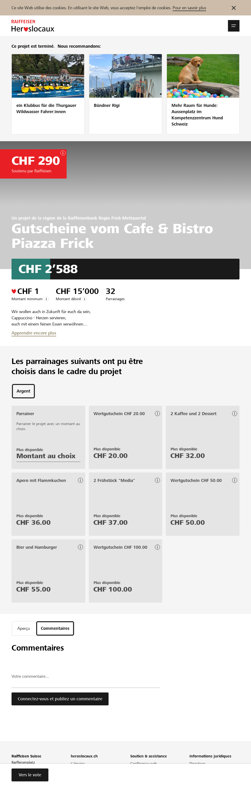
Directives (197, 763)
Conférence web (143, 763)
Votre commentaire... (30, 676)
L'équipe (78, 763)
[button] (233, 26)
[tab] (23, 391)
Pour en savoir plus (189, 7)
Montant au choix (46, 456)
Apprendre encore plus (34, 333)
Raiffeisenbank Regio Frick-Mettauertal (107, 218)
